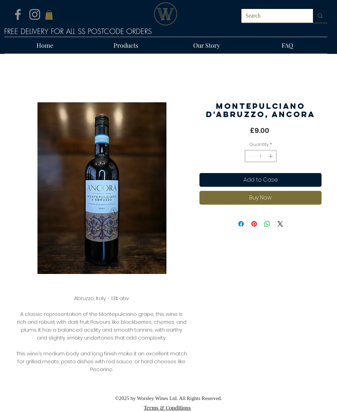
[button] (49, 15)
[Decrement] (250, 156)
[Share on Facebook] (241, 224)
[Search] (272, 16)
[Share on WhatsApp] (267, 224)
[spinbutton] (260, 156)
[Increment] (271, 156)
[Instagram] (35, 14)
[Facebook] (18, 14)
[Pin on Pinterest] (254, 224)
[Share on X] (280, 224)
